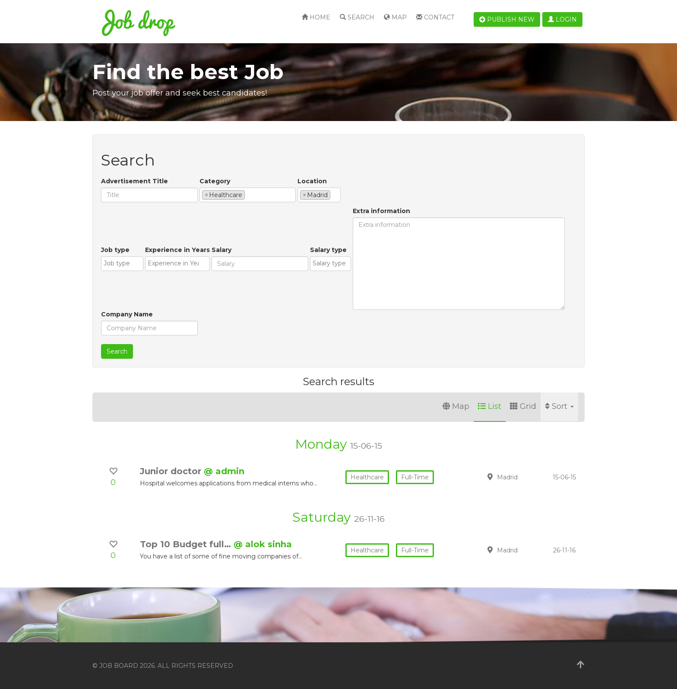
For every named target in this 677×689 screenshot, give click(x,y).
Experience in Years (177, 250)
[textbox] (249, 194)
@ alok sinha (263, 544)
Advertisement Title (134, 181)
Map (395, 17)
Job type (115, 250)
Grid (523, 406)
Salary (221, 250)
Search (357, 17)
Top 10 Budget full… (187, 544)
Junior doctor (172, 471)
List (489, 406)
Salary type (328, 250)
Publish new (507, 19)
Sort (559, 406)
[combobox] (247, 195)
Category (214, 181)
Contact (435, 17)
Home (316, 17)
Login (562, 19)
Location (312, 181)
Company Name (127, 314)
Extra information (381, 211)
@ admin (224, 471)
